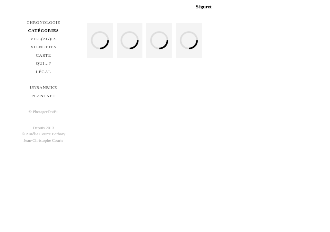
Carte (43, 55)
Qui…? (43, 63)
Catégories (43, 30)
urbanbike (43, 87)
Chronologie (44, 22)
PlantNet (43, 95)
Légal (43, 71)
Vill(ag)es (43, 38)
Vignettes (44, 46)
